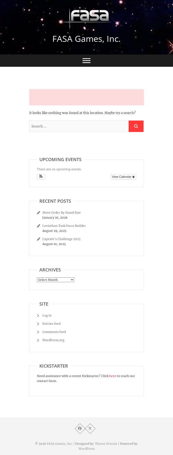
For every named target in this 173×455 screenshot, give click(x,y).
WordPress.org (53, 340)
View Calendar (123, 177)
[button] (41, 176)
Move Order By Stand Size (61, 212)
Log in (47, 315)
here (112, 376)
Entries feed (51, 323)
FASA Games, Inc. (86, 38)
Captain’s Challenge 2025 (61, 239)
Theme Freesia (106, 444)
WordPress (87, 449)
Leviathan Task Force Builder (64, 226)
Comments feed (54, 332)
